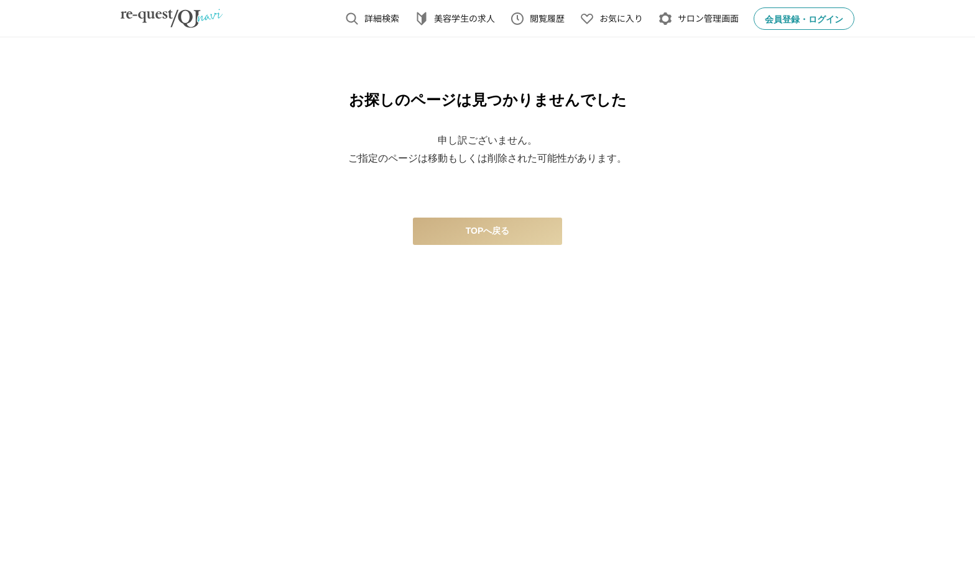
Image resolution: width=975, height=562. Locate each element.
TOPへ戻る (488, 231)
